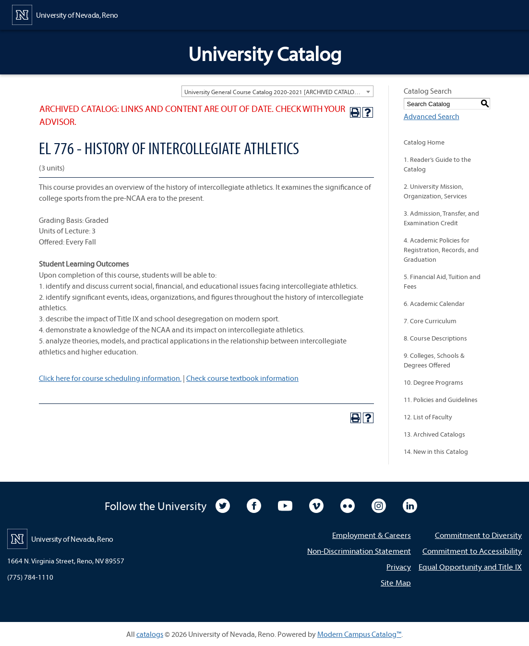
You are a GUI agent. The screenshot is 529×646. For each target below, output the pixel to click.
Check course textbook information (242, 378)
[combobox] (277, 91)
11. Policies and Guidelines (441, 399)
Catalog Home (424, 142)
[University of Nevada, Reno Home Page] (65, 14)
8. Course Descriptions (435, 338)
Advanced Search (431, 116)
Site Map (396, 582)
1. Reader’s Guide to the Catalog (437, 164)
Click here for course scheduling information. (110, 378)
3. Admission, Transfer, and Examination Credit (441, 218)
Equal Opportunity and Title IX (470, 566)
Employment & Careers (371, 535)
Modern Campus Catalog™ (359, 634)
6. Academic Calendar (434, 303)
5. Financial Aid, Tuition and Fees (442, 281)
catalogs (149, 634)
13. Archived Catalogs (434, 434)
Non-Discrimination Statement (359, 551)
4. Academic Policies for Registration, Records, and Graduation (441, 250)
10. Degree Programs (433, 382)
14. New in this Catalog (436, 451)
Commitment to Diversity (478, 535)
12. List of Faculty (428, 417)
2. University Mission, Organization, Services (435, 191)
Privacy (398, 566)
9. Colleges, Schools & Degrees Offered (434, 360)
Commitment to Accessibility (472, 551)
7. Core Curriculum (430, 321)
